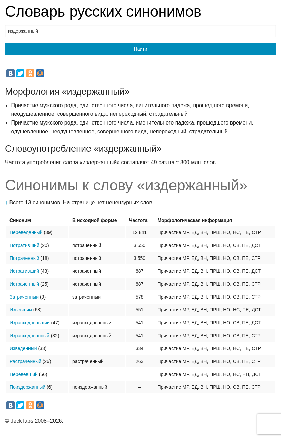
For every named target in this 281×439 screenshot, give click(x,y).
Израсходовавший (29, 322)
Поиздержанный (27, 387)
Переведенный (25, 232)
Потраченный (24, 258)
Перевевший (23, 374)
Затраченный (24, 297)
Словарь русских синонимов (103, 11)
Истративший (24, 271)
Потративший (24, 245)
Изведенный (23, 348)
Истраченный (24, 284)
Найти (140, 49)
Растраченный (25, 361)
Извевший (20, 309)
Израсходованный (29, 335)
